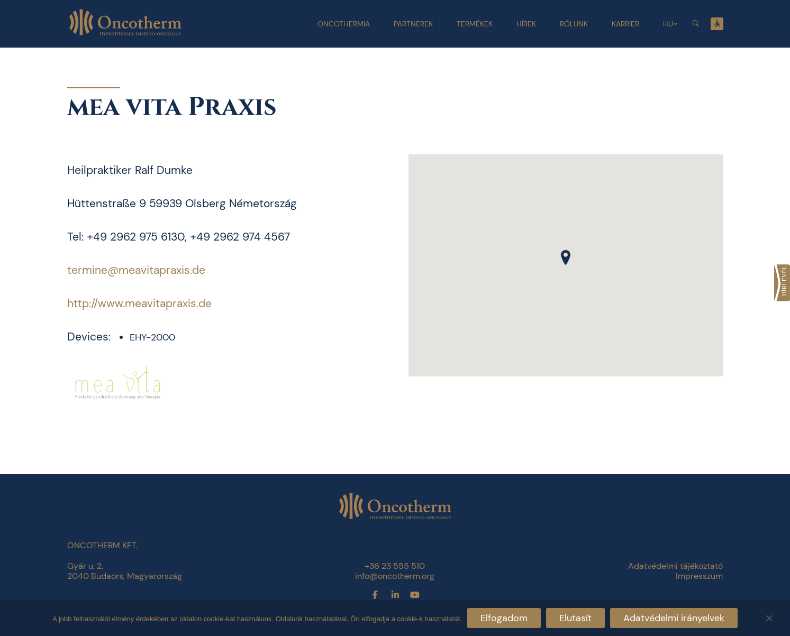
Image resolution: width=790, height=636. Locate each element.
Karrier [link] (625, 24)
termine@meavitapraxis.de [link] (136, 270)
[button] (565, 257)
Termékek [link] (475, 24)
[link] (782, 282)
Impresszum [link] (699, 576)
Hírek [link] (526, 24)
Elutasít (575, 618)
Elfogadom (504, 618)
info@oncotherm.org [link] (394, 576)
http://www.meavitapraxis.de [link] (139, 303)
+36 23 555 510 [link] (395, 566)
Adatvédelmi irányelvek (673, 618)
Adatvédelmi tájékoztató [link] (675, 566)
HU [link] (668, 24)
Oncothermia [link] (343, 24)
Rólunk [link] (574, 24)
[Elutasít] (769, 617)
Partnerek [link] (413, 24)
